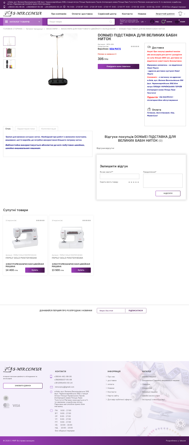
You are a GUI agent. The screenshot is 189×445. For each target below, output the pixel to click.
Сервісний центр (107, 13)
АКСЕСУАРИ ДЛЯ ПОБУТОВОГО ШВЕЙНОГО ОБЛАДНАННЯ (88, 29)
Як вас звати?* (106, 172)
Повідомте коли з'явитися (118, 66)
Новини (142, 13)
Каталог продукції (34, 29)
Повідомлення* (149, 172)
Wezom (183, 440)
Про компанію (58, 13)
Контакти (127, 13)
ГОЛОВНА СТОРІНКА (12, 29)
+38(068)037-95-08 (34, 7)
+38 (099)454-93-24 (53, 7)
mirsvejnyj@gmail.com (64, 387)
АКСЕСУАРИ (51, 29)
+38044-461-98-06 (16, 7)
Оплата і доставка (82, 13)
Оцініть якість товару (109, 182)
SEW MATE (115, 48)
